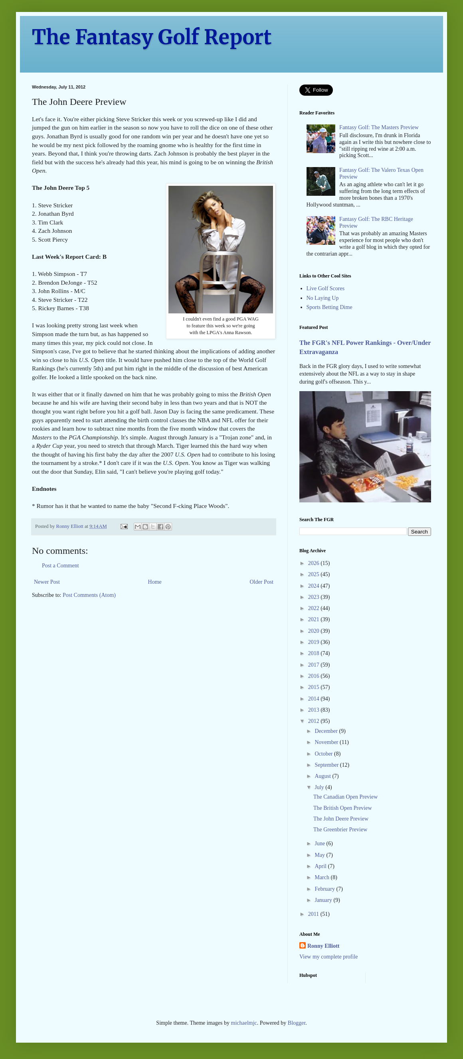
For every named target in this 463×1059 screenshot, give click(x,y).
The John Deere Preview (340, 819)
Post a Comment (60, 566)
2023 (314, 597)
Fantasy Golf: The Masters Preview (379, 127)
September (327, 765)
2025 (314, 574)
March (322, 877)
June (320, 843)
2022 (314, 608)
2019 (314, 642)
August (323, 776)
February (325, 889)
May (320, 855)
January (324, 900)
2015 (314, 687)
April (321, 866)
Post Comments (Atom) (89, 595)
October (324, 754)
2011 (314, 914)
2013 (314, 710)
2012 (314, 721)
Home (155, 582)
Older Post (262, 582)
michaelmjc (244, 1023)
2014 (314, 699)
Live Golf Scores (326, 288)
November (327, 742)
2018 (314, 653)
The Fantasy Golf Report (152, 37)
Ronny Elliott (323, 946)
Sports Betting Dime (329, 307)
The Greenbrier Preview (340, 830)
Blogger (296, 1023)
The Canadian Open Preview (345, 797)
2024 (314, 586)
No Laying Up (323, 298)
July (320, 787)
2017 (314, 665)
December (327, 731)
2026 (314, 563)
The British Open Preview (342, 808)
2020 (314, 631)
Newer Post (47, 582)
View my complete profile (328, 957)
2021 (314, 619)
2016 (314, 676)
